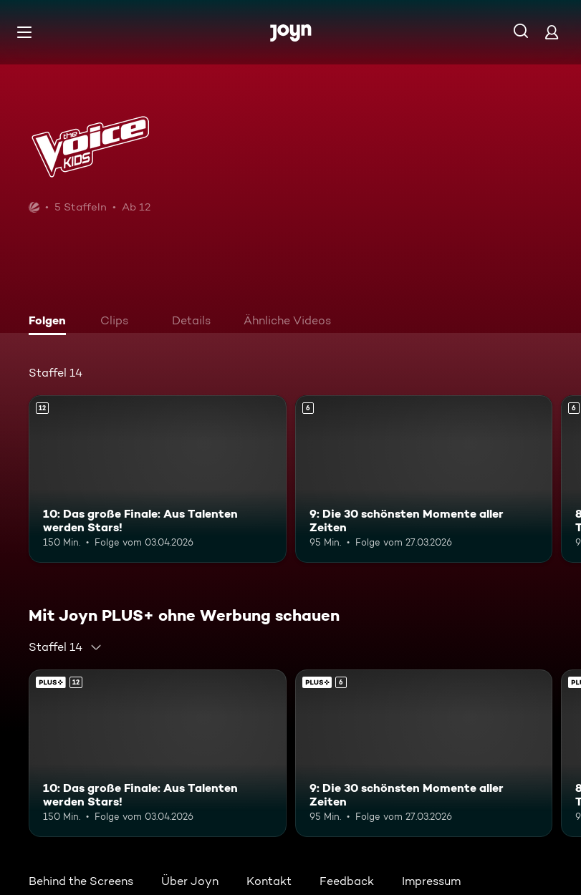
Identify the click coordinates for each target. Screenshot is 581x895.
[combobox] (65, 647)
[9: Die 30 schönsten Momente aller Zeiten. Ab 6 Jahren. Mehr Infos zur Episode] (424, 479)
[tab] (51, 322)
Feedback (347, 881)
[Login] (552, 31)
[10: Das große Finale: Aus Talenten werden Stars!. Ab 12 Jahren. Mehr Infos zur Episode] (158, 479)
